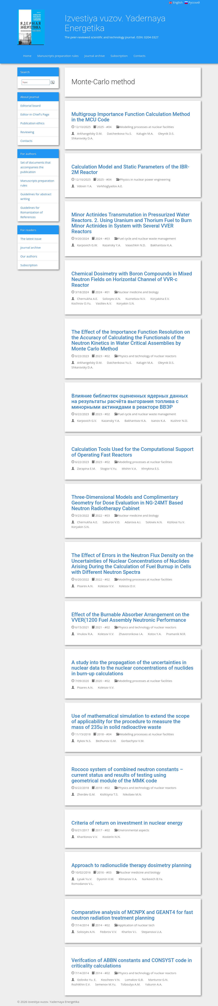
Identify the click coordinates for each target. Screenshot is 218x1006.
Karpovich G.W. (87, 245)
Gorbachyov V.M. (132, 741)
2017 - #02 (101, 830)
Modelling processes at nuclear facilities (145, 127)
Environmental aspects (131, 830)
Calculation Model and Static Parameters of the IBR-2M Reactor (130, 169)
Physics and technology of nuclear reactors (145, 356)
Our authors (28, 256)
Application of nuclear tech (134, 925)
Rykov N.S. (84, 741)
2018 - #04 (102, 734)
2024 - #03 (101, 238)
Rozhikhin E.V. (80, 984)
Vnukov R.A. (85, 634)
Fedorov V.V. (108, 932)
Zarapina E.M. (86, 468)
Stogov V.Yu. (108, 468)
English (176, 2)
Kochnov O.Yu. (81, 303)
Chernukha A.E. (87, 299)
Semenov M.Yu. (105, 984)
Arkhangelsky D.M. (89, 133)
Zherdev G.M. (86, 794)
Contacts (139, 56)
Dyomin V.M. (105, 879)
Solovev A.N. (154, 522)
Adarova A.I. (133, 522)
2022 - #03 (101, 515)
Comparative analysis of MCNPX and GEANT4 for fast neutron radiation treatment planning (132, 915)
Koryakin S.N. (125, 303)
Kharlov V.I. (129, 932)
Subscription (119, 56)
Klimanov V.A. (128, 879)
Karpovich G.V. (87, 421)
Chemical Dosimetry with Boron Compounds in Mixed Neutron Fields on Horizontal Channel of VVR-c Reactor (131, 279)
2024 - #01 (101, 292)
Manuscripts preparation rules (58, 56)
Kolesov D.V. (127, 586)
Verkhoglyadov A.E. (110, 186)
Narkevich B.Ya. (152, 879)
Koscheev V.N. (110, 980)
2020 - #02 (101, 681)
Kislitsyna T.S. (109, 794)
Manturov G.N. (158, 980)
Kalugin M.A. (144, 133)
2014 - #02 (101, 925)
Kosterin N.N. (111, 837)
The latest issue (31, 239)
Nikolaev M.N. (132, 794)
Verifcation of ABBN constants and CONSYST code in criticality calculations (131, 963)
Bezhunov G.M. (106, 741)
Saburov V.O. (111, 522)
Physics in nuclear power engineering (143, 179)
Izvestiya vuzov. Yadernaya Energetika (115, 23)
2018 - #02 (101, 788)
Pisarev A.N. (85, 586)
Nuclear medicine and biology (136, 292)
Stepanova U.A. (151, 932)
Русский (192, 2)
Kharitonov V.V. (87, 837)
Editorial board (30, 105)
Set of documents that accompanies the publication (35, 167)
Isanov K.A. (158, 421)
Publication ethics (32, 123)
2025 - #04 (102, 127)
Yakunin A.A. (153, 984)
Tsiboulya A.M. (131, 984)
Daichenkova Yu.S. (119, 133)
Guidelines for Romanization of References (31, 212)
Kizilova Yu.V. (176, 522)
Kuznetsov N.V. (135, 299)
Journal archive (95, 56)
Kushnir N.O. (179, 421)
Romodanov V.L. (82, 884)
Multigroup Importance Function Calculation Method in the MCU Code (130, 117)
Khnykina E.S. (150, 468)
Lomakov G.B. (134, 980)
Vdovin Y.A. (84, 186)
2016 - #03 (102, 872)
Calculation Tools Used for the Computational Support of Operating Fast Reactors (132, 452)
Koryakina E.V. (160, 299)
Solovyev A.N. (111, 299)
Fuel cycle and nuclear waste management (145, 238)
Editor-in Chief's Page (34, 114)
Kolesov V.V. (106, 586)
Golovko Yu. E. (86, 980)
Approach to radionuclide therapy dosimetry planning (131, 865)
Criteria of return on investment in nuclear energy (126, 823)
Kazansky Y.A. (111, 245)
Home (27, 56)
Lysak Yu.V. (84, 879)
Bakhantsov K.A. (161, 245)
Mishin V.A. (129, 468)
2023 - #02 (101, 356)
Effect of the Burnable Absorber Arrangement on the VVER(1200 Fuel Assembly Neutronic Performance (130, 617)
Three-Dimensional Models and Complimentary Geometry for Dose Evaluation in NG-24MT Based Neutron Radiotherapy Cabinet (127, 502)
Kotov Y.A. (155, 634)
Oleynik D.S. (166, 133)
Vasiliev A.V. (104, 303)
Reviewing (27, 132)
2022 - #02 (101, 579)
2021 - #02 (101, 627)
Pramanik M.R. (176, 634)
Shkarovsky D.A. (82, 138)
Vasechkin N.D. (135, 245)
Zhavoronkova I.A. (131, 634)
